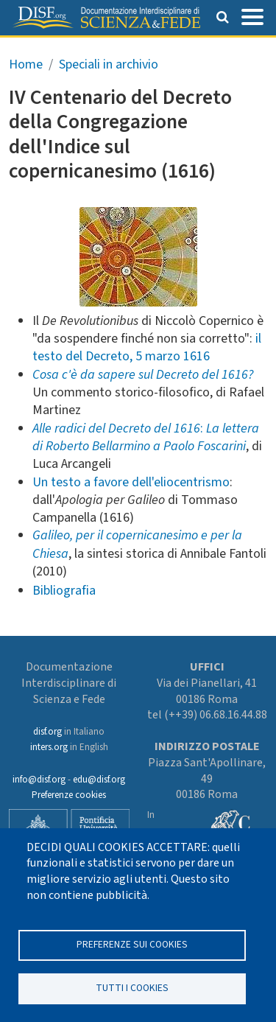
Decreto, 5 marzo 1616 (147, 356)
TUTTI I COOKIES (132, 988)
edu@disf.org (99, 779)
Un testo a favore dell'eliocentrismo (131, 482)
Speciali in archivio (108, 64)
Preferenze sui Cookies (132, 944)
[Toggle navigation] (252, 15)
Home (26, 64)
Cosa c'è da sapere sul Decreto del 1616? (142, 374)
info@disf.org (39, 779)
